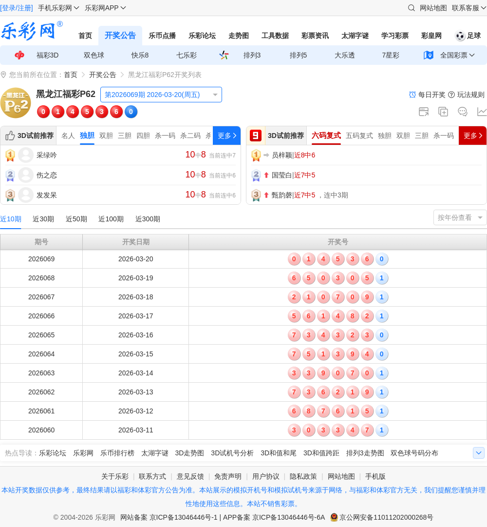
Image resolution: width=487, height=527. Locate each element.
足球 (467, 35)
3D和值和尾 (279, 453)
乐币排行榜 (117, 453)
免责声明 (228, 476)
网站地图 (433, 8)
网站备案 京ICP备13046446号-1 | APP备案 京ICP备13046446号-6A (222, 517)
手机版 (375, 476)
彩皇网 (431, 35)
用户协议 (266, 476)
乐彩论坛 (202, 35)
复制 (443, 112)
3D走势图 (190, 453)
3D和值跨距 (321, 453)
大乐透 (345, 55)
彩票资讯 (315, 35)
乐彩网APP (102, 8)
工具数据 (275, 35)
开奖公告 (120, 35)
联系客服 (465, 8)
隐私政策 (303, 476)
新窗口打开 (424, 112)
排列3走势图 (365, 453)
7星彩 (391, 55)
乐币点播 (162, 35)
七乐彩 (186, 55)
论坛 (463, 112)
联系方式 (152, 476)
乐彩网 (83, 453)
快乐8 (140, 55)
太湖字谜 (355, 35)
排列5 (298, 55)
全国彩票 (454, 55)
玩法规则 (471, 94)
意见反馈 (190, 476)
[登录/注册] (16, 8)
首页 (85, 35)
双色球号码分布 (414, 453)
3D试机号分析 (232, 453)
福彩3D (48, 55)
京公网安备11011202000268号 (386, 517)
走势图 (238, 35)
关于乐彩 (115, 476)
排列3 (252, 55)
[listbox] (161, 94)
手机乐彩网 (55, 8)
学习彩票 (395, 35)
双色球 (94, 55)
